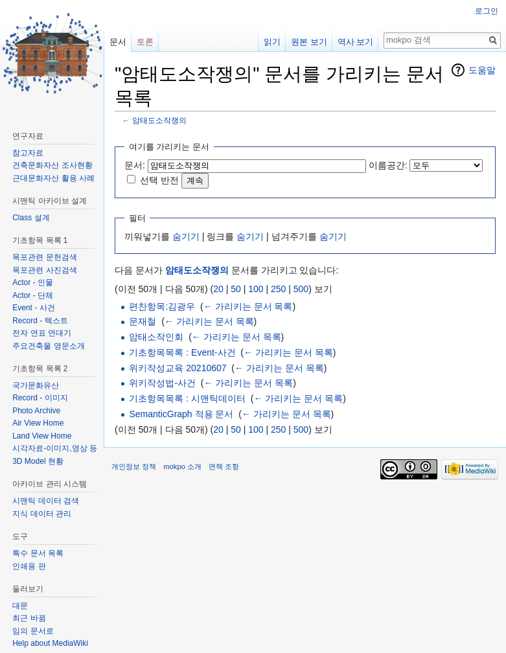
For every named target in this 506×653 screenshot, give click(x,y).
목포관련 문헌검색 (44, 257)
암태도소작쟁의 (159, 120)
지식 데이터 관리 (41, 513)
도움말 (482, 70)
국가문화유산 (35, 385)
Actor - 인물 (32, 282)
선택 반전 (159, 180)
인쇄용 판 (28, 566)
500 (300, 289)
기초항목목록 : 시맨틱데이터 (187, 398)
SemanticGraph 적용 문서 (181, 414)
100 (255, 289)
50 (236, 289)
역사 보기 (356, 42)
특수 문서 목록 (37, 553)
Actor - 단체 (32, 295)
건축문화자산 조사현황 (52, 165)
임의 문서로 (32, 631)
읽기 (272, 42)
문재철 (142, 321)
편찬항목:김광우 (162, 306)
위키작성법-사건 (162, 383)
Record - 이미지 (39, 397)
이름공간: (388, 165)
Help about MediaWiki (50, 643)
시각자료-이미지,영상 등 (54, 448)
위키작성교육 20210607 (177, 368)
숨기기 (186, 236)
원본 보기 (309, 42)
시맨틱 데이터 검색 (45, 500)
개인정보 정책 (133, 466)
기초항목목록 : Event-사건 (182, 352)
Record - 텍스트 (39, 320)
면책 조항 (224, 466)
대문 (20, 605)
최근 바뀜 (28, 618)
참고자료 (27, 152)
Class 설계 (30, 217)
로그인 (486, 11)
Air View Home (37, 423)
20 (218, 289)
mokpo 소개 (182, 466)
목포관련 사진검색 (44, 270)
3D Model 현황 (37, 461)
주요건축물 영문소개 (48, 345)
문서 (117, 42)
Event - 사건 (33, 307)
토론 (145, 42)
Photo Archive (36, 410)
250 (278, 289)
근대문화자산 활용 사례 (53, 178)
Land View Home (41, 436)
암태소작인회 (156, 337)
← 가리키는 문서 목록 (248, 306)
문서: (134, 165)
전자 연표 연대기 (41, 333)
